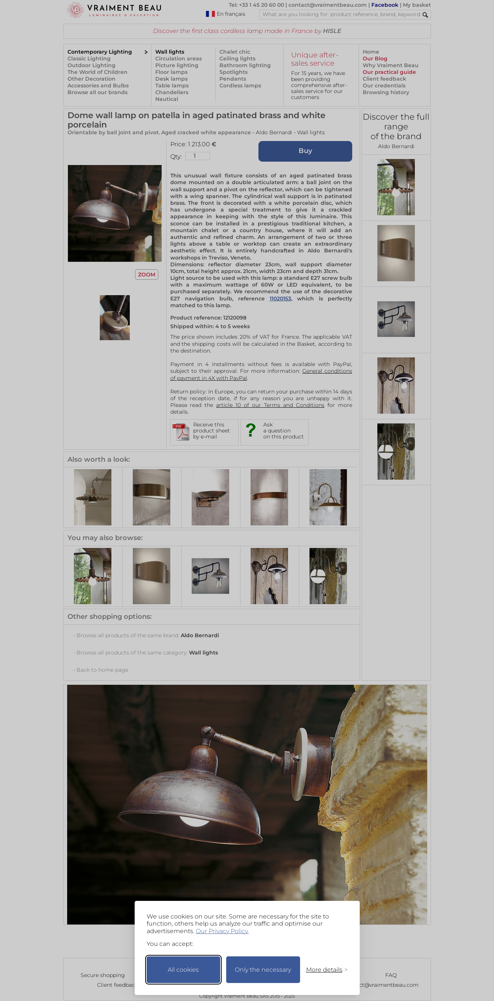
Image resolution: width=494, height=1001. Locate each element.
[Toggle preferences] (323, 969)
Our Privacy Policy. (222, 931)
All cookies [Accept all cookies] (183, 969)
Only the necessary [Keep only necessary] (263, 969)
